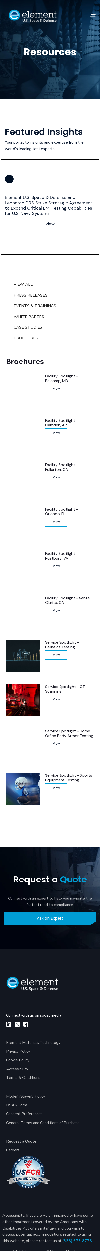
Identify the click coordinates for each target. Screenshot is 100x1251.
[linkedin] (8, 1024)
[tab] (50, 284)
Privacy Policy (18, 1051)
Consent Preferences (24, 1114)
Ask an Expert (50, 918)
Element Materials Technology (33, 1042)
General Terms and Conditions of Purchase (43, 1123)
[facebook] (25, 1024)
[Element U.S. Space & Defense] (35, 986)
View (50, 224)
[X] (17, 1024)
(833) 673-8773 (77, 1241)
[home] (32, 16)
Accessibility (17, 1069)
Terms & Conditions (23, 1077)
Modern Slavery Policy (25, 1096)
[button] (92, 16)
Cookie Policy (17, 1060)
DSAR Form (16, 1105)
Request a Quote (21, 1141)
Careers (13, 1150)
